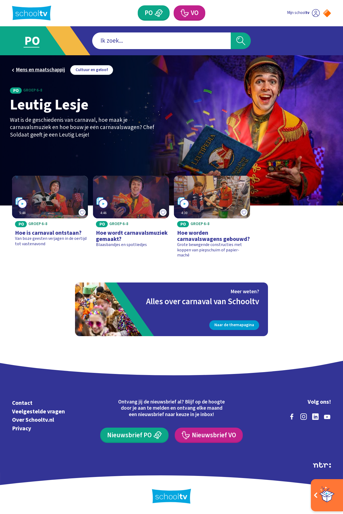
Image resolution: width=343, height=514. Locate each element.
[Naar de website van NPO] (327, 13)
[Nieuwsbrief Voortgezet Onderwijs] (209, 435)
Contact (22, 403)
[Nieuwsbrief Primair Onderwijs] (134, 435)
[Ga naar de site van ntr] (322, 465)
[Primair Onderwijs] (154, 13)
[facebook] (292, 417)
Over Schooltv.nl (33, 420)
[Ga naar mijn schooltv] (303, 13)
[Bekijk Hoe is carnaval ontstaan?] (50, 219)
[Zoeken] (241, 40)
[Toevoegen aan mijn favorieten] (82, 212)
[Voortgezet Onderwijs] (189, 13)
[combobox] (161, 40)
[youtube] (327, 417)
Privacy (21, 428)
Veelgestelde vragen (38, 411)
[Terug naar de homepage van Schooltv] (31, 13)
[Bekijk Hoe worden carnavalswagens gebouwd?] (212, 219)
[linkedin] (315, 417)
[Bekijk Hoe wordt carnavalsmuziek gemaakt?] (131, 219)
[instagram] (304, 417)
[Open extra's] (327, 495)
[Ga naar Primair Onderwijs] (38, 40)
